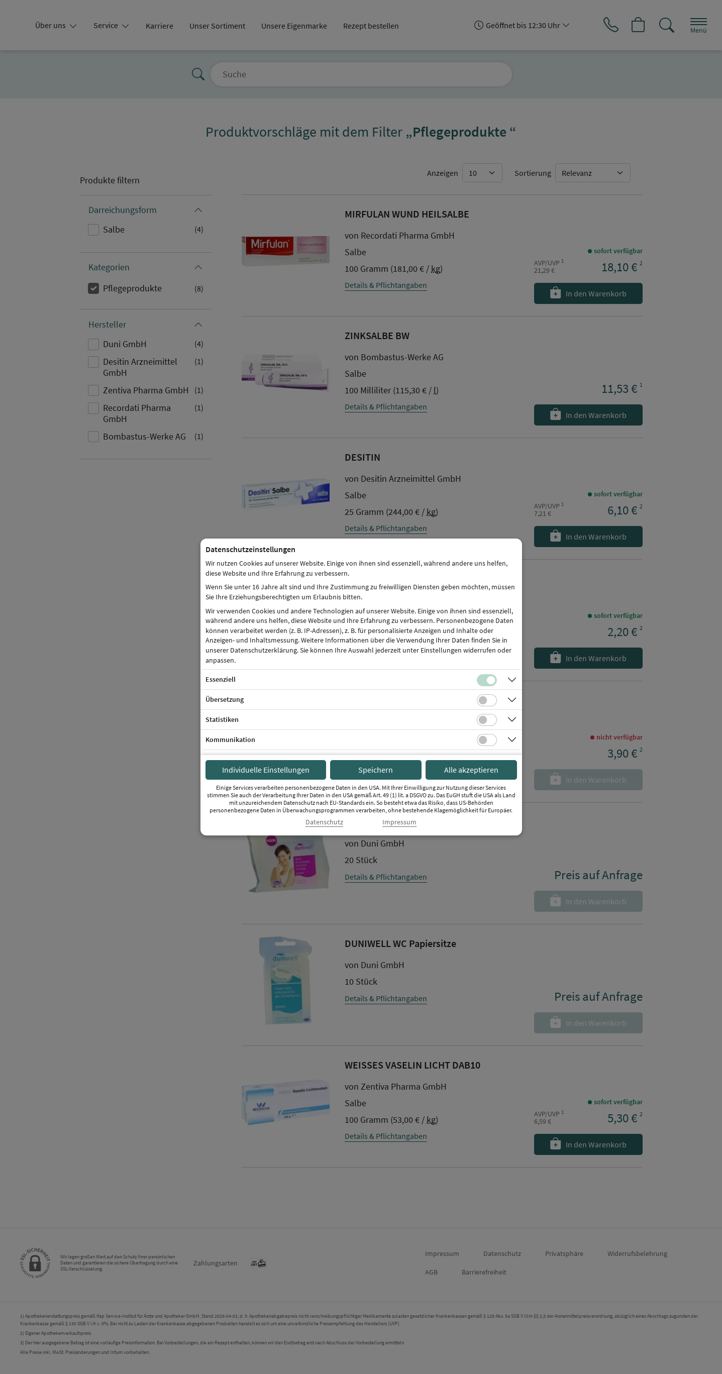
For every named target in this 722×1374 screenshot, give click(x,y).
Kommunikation (230, 739)
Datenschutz (324, 822)
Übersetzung (224, 699)
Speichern (375, 770)
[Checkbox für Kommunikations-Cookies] (487, 740)
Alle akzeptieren (471, 770)
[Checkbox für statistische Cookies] (487, 720)
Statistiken (222, 719)
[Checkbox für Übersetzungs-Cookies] (487, 700)
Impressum (399, 822)
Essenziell (220, 679)
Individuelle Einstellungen (266, 770)
